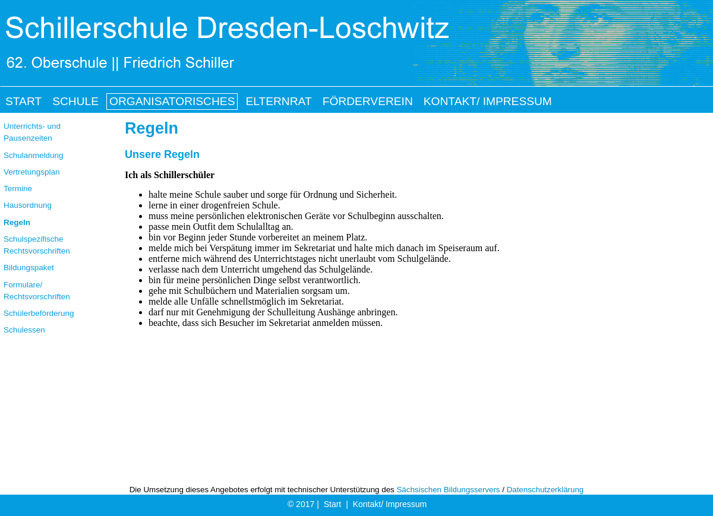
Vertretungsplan (32, 171)
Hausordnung (28, 205)
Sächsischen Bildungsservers (448, 489)
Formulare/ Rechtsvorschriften (37, 290)
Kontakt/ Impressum (390, 504)
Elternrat (278, 101)
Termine (18, 188)
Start (333, 504)
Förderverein (368, 101)
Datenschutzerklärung (545, 489)
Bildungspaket (29, 267)
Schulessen (24, 329)
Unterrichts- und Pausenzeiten (32, 132)
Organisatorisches (172, 101)
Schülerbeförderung (39, 313)
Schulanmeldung (34, 155)
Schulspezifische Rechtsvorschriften (37, 245)
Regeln (17, 222)
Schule (75, 101)
